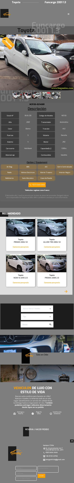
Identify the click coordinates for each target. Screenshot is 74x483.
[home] (6, 14)
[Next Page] (66, 291)
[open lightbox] (37, 62)
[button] (68, 14)
